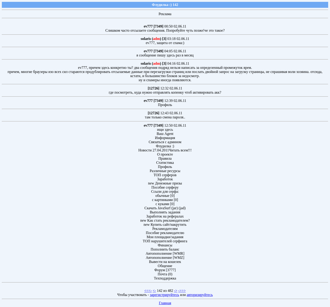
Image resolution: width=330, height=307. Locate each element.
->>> (182, 291)
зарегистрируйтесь (164, 295)
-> (175, 291)
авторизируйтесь (200, 295)
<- (154, 291)
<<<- (148, 291)
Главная (165, 303)
